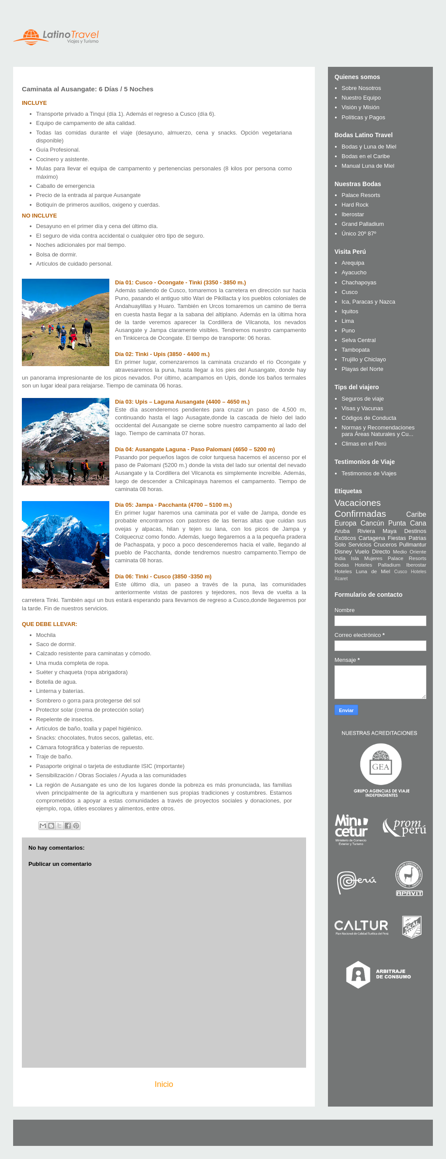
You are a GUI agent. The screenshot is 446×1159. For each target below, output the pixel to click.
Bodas (341, 564)
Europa (345, 523)
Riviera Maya (377, 531)
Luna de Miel (373, 571)
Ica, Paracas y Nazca (368, 301)
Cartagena (372, 538)
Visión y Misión (360, 107)
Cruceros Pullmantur (400, 544)
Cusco (349, 292)
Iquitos (349, 311)
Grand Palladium (362, 224)
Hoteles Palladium (377, 564)
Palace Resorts (360, 195)
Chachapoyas (358, 282)
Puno (348, 330)
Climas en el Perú (364, 443)
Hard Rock (354, 204)
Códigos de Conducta (368, 418)
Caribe (416, 514)
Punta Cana (407, 523)
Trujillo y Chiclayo (363, 359)
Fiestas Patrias (407, 538)
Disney (343, 551)
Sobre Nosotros (361, 88)
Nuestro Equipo (361, 97)
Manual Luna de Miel (367, 166)
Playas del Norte (362, 369)
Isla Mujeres (367, 558)
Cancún (372, 523)
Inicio (164, 1084)
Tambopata (355, 349)
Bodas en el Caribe (365, 156)
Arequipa (352, 262)
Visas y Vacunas (362, 408)
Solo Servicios (352, 544)
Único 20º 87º (358, 233)
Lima (347, 321)
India (339, 558)
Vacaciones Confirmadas (360, 508)
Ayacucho (353, 272)
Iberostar (352, 214)
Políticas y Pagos (363, 117)
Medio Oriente (409, 551)
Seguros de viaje (362, 398)
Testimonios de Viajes (369, 473)
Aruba (342, 531)
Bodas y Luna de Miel (368, 146)
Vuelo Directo (372, 551)
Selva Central (358, 340)
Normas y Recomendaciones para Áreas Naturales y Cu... (378, 431)
